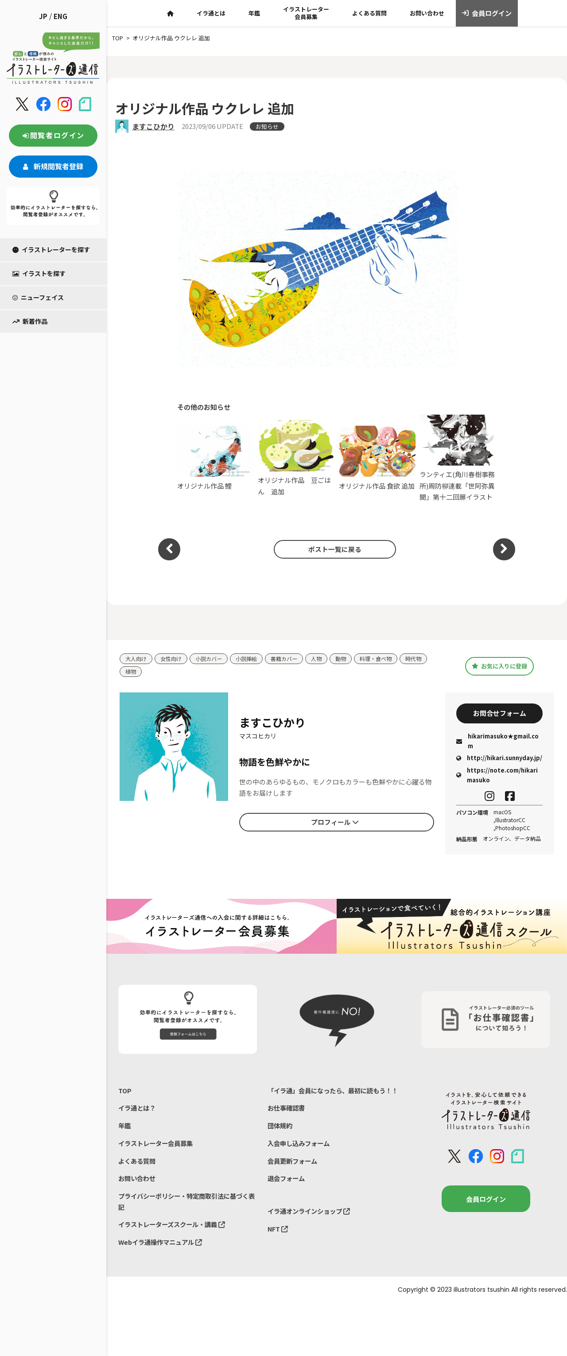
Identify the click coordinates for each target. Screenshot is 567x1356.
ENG (60, 16)
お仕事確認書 (287, 1123)
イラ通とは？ (138, 1111)
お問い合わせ (427, 13)
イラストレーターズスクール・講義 (175, 1233)
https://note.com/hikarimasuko (497, 778)
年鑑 (254, 13)
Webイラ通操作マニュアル (162, 1251)
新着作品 (29, 321)
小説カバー (213, 659)
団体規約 (281, 1141)
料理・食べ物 (388, 659)
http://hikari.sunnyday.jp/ (499, 761)
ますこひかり (153, 126)
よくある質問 (369, 13)
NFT (278, 1248)
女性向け (173, 659)
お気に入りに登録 (499, 666)
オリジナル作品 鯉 (215, 458)
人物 (326, 659)
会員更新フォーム (294, 1178)
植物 (131, 672)
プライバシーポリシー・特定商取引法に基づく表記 (184, 1209)
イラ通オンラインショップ (311, 1230)
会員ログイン (487, 13)
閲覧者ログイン (53, 135)
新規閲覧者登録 (53, 166)
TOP (125, 1093)
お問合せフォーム (499, 715)
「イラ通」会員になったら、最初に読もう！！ (327, 1099)
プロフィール (335, 823)
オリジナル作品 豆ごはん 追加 (296, 458)
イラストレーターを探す (51, 249)
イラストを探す (39, 273)
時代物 (428, 659)
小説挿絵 (252, 659)
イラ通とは (211, 13)
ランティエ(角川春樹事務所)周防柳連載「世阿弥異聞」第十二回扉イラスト (457, 458)
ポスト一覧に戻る (332, 549)
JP (43, 16)
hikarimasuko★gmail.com (497, 743)
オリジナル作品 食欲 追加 (377, 458)
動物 (351, 659)
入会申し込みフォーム (301, 1160)
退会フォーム (287, 1196)
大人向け (136, 659)
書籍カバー (292, 659)
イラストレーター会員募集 (306, 13)
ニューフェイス (38, 297)
